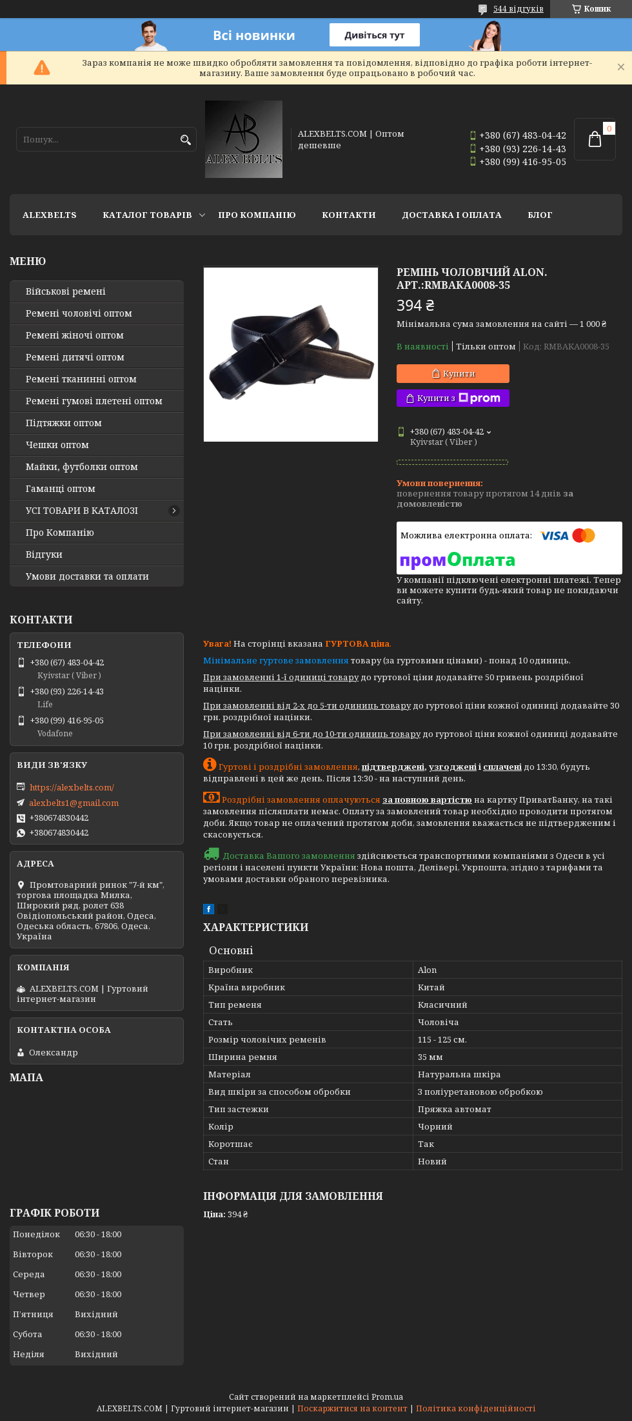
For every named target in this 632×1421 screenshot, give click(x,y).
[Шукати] (185, 140)
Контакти (349, 214)
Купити (459, 373)
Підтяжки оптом (64, 423)
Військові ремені (66, 291)
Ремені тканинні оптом (81, 379)
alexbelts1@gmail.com (74, 803)
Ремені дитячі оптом (75, 357)
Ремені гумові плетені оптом (94, 401)
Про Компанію (257, 214)
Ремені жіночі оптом (75, 335)
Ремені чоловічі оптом (79, 313)
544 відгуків (518, 8)
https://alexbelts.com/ (72, 787)
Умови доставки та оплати (87, 576)
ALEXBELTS (50, 214)
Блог (540, 214)
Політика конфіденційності (476, 1408)
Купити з (458, 398)
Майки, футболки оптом (82, 467)
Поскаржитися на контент (352, 1408)
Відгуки (44, 554)
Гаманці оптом (60, 489)
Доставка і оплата (452, 214)
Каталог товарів (147, 214)
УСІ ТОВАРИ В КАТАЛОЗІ (82, 510)
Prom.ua (387, 1396)
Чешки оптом (57, 445)
